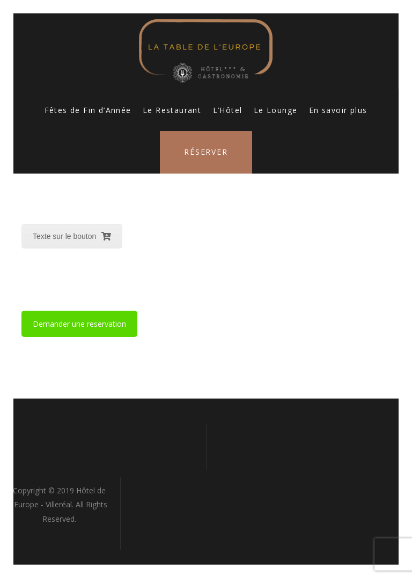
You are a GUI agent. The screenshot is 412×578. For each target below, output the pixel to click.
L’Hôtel (227, 110)
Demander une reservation (79, 324)
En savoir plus (338, 110)
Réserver (205, 152)
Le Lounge (276, 110)
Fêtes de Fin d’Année (88, 110)
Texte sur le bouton (72, 236)
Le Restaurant (172, 110)
